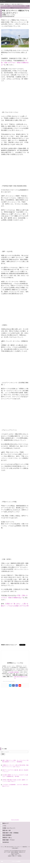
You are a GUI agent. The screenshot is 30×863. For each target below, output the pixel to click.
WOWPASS (6, 842)
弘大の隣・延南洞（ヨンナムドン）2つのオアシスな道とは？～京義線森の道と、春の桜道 (15, 775)
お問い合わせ (17, 676)
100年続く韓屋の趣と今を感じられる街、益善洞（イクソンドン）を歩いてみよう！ (15, 780)
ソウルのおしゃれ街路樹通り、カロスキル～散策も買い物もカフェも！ (15, 785)
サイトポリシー (18, 846)
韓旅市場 (24, 846)
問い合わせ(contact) (9, 846)
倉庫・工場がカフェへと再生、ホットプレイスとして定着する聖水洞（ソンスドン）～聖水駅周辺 (15, 761)
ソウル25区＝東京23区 (13, 672)
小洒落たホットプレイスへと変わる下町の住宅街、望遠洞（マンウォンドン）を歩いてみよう (15, 766)
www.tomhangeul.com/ (9, 681)
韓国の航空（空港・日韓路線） (11, 832)
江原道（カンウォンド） (9, 828)
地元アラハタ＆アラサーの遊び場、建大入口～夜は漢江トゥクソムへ (15, 771)
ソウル (4, 825)
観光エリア (6, 823)
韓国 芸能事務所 (7, 835)
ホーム (2, 846)
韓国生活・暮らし (7, 837)
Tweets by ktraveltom (15, 819)
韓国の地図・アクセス (9, 840)
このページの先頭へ (16, 861)
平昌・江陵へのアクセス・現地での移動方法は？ (14, 63)
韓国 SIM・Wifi (7, 830)
